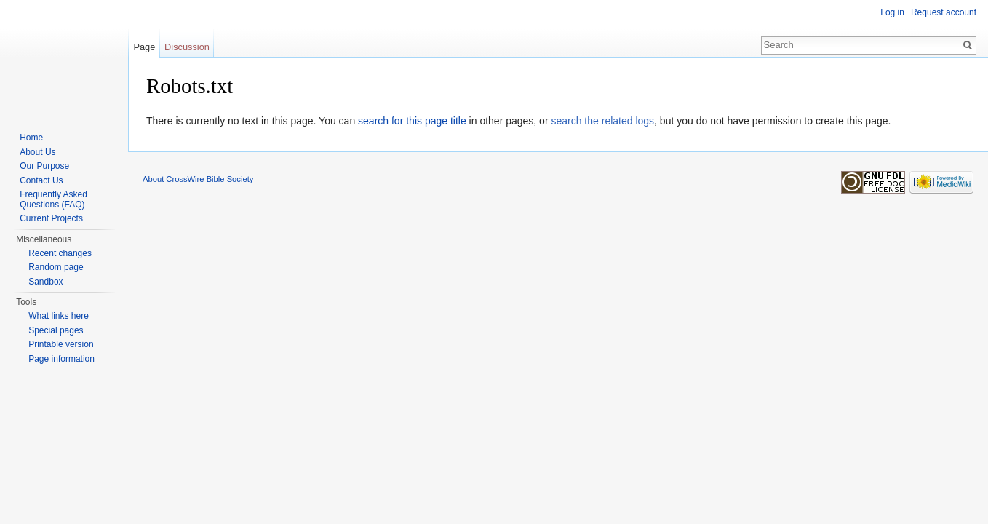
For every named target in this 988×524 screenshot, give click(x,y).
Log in (892, 12)
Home (31, 137)
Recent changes (60, 253)
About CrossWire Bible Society (198, 179)
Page (144, 46)
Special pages (55, 330)
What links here (58, 316)
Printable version (60, 344)
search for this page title (412, 121)
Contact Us (41, 180)
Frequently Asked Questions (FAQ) (53, 199)
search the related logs (602, 121)
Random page (55, 267)
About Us (37, 152)
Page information (61, 359)
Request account (943, 12)
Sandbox (45, 282)
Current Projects (51, 218)
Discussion (187, 46)
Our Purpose (44, 166)
